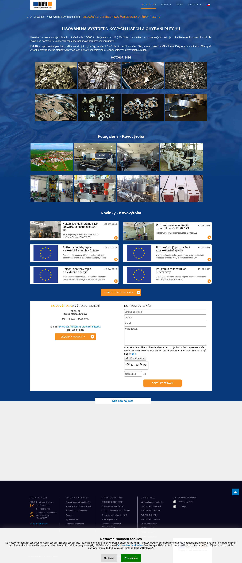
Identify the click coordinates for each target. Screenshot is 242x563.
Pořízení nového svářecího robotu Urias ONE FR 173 (173, 227)
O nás (179, 4)
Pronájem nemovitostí (75, 524)
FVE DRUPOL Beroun (150, 519)
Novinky (166, 4)
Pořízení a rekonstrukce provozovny (171, 270)
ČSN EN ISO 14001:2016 (112, 506)
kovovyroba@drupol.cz (69, 326)
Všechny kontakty (39, 523)
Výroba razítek (72, 519)
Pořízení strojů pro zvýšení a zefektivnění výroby (173, 249)
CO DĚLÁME (148, 4)
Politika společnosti (110, 519)
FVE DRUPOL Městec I (151, 506)
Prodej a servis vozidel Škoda (78, 506)
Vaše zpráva (165, 336)
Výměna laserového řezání (152, 502)
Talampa (69, 515)
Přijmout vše (131, 558)
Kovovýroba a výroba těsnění (63, 16)
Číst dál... (116, 238)
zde (134, 354)
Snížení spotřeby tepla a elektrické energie (76, 270)
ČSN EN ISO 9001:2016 (112, 502)
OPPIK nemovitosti (149, 524)
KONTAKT (194, 4)
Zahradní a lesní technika (76, 511)
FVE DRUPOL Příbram (150, 511)
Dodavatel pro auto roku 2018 (114, 515)
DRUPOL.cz (37, 16)
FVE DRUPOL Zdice (149, 515)
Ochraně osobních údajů (130, 545)
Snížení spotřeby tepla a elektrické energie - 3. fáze (80, 249)
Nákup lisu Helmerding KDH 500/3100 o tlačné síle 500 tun (80, 227)
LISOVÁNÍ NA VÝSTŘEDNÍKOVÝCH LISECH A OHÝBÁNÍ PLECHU (121, 29)
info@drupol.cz (42, 505)
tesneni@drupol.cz (91, 326)
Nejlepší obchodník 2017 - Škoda (116, 511)
